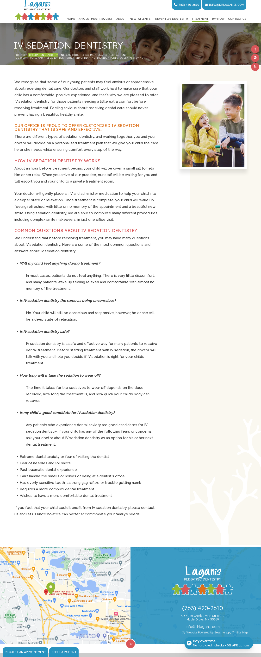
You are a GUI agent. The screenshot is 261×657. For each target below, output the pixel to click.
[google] (255, 58)
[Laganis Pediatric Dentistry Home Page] (37, 10)
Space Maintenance (94, 55)
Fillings (19, 55)
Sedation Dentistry (59, 58)
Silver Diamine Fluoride (91, 58)
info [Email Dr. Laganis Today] (212, 4)
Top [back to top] (130, 643)
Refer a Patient (64, 652)
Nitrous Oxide (70, 55)
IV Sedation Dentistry (43, 55)
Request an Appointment (25, 652)
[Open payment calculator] (218, 643)
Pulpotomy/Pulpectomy (28, 58)
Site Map (242, 632)
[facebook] (255, 49)
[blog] (255, 67)
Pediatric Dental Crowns (126, 58)
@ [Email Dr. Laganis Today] (193, 627)
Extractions (118, 55)
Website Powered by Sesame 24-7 (207, 632)
